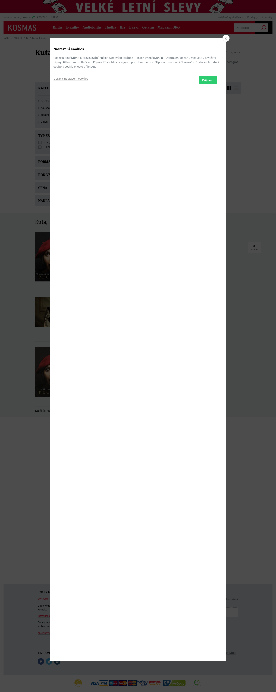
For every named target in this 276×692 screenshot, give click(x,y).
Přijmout (208, 366)
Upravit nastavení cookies (71, 365)
